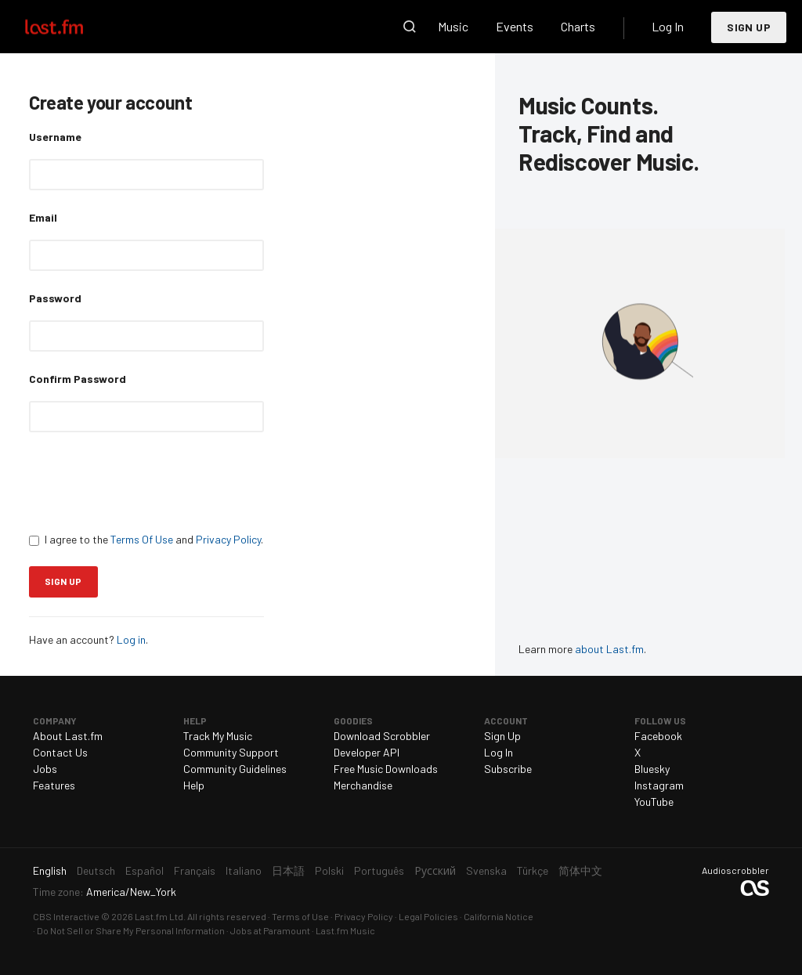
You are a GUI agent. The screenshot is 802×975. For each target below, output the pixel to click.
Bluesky (652, 768)
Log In (668, 26)
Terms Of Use (141, 539)
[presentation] (148, 481)
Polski (329, 870)
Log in (131, 639)
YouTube (654, 801)
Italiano (244, 870)
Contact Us (60, 752)
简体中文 (580, 870)
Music (453, 26)
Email (43, 217)
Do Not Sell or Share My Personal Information (131, 930)
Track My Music (217, 735)
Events (514, 26)
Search (409, 26)
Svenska (486, 870)
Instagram (659, 785)
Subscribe (508, 768)
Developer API (366, 752)
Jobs (45, 768)
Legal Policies (428, 916)
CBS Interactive (66, 916)
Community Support (231, 752)
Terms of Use (300, 916)
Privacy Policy (228, 539)
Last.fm (72, 27)
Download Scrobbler (382, 735)
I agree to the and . (146, 539)
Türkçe (532, 870)
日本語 (288, 870)
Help (193, 785)
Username (55, 136)
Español (144, 870)
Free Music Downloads (386, 768)
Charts (578, 26)
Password (55, 298)
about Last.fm (609, 648)
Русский (435, 870)
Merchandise (363, 785)
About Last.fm (68, 735)
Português (379, 870)
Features (54, 785)
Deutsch (96, 870)
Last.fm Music (345, 930)
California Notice (498, 916)
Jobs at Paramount (270, 930)
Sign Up (749, 27)
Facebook (658, 735)
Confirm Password (77, 378)
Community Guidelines (235, 768)
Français (194, 870)
